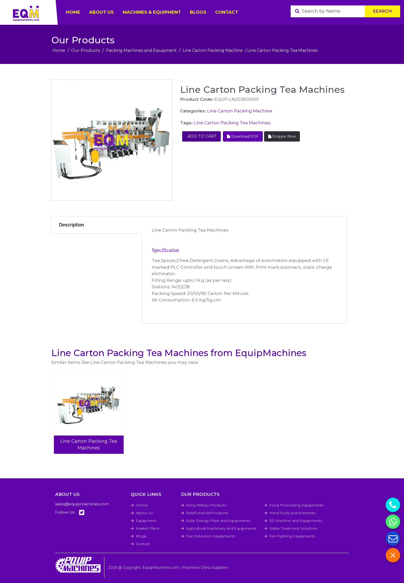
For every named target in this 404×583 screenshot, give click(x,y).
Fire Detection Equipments (210, 536)
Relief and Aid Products (207, 513)
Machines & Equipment (152, 12)
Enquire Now (282, 136)
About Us (144, 513)
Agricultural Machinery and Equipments (221, 528)
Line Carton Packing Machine (213, 50)
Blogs (198, 12)
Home (59, 50)
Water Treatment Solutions (293, 528)
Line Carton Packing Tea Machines (232, 122)
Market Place (147, 528)
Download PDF (243, 136)
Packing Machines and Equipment (141, 50)
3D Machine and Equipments (295, 520)
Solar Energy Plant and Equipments (218, 520)
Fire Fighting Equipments (292, 536)
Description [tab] (71, 224)
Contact (226, 12)
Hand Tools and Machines (292, 513)
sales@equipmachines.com (82, 504)
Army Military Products (206, 505)
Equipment (146, 520)
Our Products (85, 50)
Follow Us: (69, 512)
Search (382, 11)
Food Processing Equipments (296, 505)
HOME (73, 12)
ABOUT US (101, 12)
